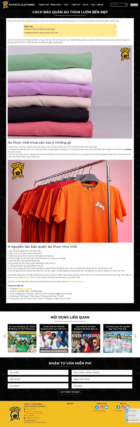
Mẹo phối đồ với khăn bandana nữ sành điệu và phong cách (85, 328)
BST (67, 5)
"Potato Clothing (99, 411)
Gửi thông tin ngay (70, 392)
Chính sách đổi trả (41, 422)
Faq (93, 5)
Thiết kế (75, 5)
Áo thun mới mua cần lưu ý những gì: (39, 29)
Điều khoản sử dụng (30, 420)
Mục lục (70, 26)
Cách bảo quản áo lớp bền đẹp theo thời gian (118, 328)
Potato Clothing (25, 289)
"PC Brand (118, 411)
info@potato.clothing (32, 418)
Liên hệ (99, 5)
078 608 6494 (30, 415)
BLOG (86, 5)
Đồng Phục (56, 5)
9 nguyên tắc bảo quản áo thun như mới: (41, 33)
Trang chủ (43, 5)
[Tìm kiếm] (126, 4)
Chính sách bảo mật (29, 422)
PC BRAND (134, 4)
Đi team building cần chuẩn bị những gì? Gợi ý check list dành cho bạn (22, 328)
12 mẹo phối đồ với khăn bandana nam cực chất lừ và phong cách (54, 328)
